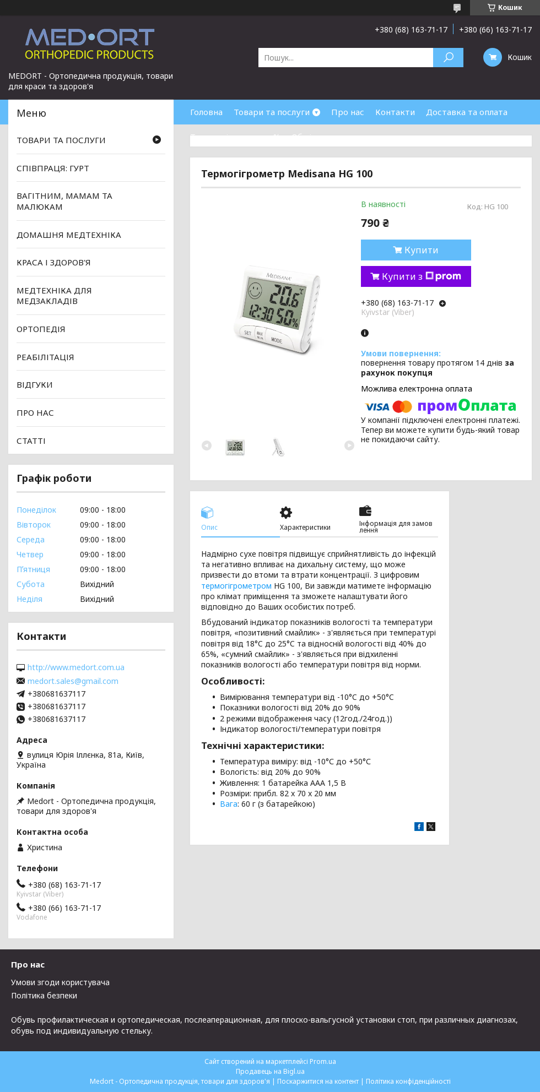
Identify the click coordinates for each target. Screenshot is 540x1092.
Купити (421, 250)
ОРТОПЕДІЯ (41, 328)
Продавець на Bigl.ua (270, 1071)
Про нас (347, 111)
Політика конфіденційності (408, 1081)
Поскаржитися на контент (318, 1081)
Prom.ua (323, 1061)
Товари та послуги (272, 111)
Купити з (421, 276)
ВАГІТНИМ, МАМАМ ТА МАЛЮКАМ (64, 201)
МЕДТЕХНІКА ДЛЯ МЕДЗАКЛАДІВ (54, 296)
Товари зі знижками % (235, 136)
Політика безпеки (44, 995)
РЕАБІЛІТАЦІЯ (45, 356)
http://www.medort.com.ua (76, 667)
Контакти (395, 111)
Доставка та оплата (466, 111)
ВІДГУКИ (35, 384)
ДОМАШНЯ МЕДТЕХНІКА (69, 234)
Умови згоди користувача (60, 982)
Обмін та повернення (335, 136)
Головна (206, 111)
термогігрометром (236, 585)
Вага (228, 803)
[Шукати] (448, 57)
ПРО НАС (35, 412)
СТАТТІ (31, 440)
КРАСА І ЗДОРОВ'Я (54, 262)
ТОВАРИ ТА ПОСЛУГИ (61, 139)
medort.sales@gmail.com (73, 681)
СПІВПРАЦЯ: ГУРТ (53, 167)
